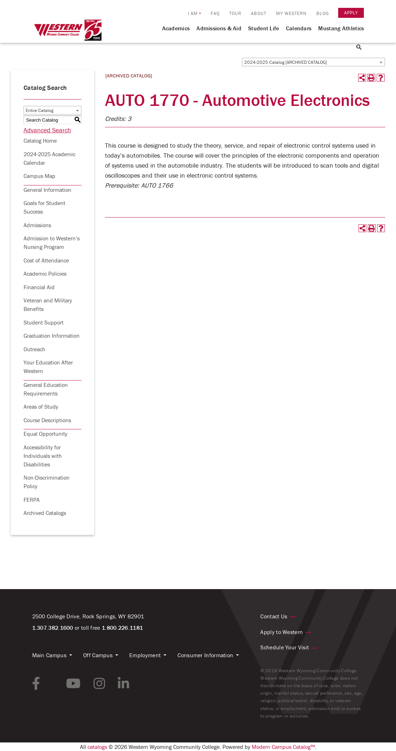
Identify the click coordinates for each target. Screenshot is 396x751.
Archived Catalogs (45, 512)
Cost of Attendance (46, 260)
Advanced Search (47, 130)
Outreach (34, 349)
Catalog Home (40, 140)
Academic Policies (45, 273)
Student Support (44, 322)
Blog (322, 13)
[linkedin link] (123, 683)
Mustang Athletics (341, 28)
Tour (235, 13)
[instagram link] (99, 683)
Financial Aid (39, 287)
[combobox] (313, 62)
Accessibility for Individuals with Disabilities (43, 456)
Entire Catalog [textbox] (39, 110)
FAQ (215, 13)
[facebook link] (36, 683)
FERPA (32, 499)
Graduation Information (52, 335)
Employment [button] (145, 655)
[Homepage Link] (68, 33)
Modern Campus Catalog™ (283, 746)
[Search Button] (355, 46)
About (258, 13)
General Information (47, 189)
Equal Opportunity (45, 433)
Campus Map (39, 175)
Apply (351, 13)
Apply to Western (281, 631)
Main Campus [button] (49, 655)
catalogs (97, 746)
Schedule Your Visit (284, 647)
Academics (176, 28)
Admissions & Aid (218, 28)
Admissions (37, 225)
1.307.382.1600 (52, 627)
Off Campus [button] (97, 655)
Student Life (263, 28)
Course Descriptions (47, 420)
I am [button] (193, 13)
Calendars (299, 28)
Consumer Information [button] (205, 655)
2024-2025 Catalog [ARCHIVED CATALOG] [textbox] (285, 62)
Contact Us (273, 616)
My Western (291, 13)
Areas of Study (41, 406)
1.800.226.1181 (122, 627)
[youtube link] (73, 683)
